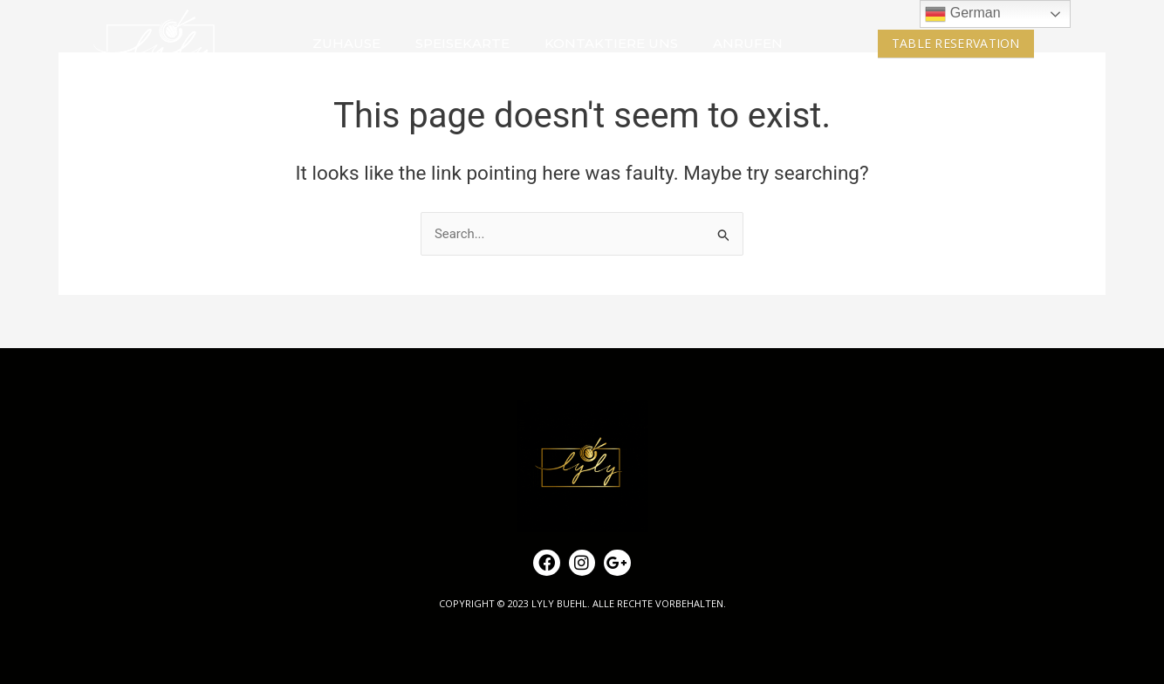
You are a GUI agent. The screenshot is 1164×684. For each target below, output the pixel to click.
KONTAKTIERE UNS (611, 43)
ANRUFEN (748, 43)
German (962, 13)
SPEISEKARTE (462, 43)
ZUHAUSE (346, 43)
